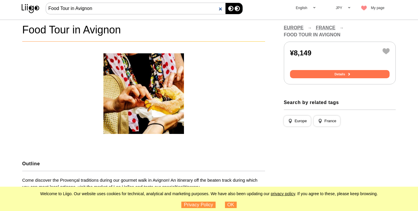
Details (340, 74)
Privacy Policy (198, 204)
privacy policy (283, 193)
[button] (297, 121)
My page (377, 8)
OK (230, 204)
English (301, 8)
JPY (339, 8)
